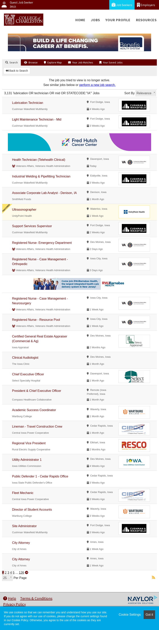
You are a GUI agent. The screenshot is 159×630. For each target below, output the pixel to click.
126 (21, 572)
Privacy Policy (14, 604)
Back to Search (17, 70)
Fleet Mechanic (22, 493)
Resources (146, 20)
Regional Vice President (28, 443)
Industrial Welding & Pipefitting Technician (41, 176)
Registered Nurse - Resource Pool (36, 319)
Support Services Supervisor (32, 226)
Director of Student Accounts (32, 509)
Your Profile (117, 20)
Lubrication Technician (27, 102)
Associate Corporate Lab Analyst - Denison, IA (44, 193)
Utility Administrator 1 (27, 459)
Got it (149, 614)
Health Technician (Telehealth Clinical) (38, 159)
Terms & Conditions (36, 598)
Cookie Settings (130, 614)
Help (9, 598)
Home (80, 20)
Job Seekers (122, 4)
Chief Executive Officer (28, 374)
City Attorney (21, 542)
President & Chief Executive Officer (36, 390)
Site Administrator (24, 526)
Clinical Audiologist (25, 357)
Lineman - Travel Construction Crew (37, 426)
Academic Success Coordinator (34, 410)
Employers (146, 4)
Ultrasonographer (24, 209)
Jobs (95, 20)
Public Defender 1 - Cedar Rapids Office (40, 476)
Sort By (129, 93)
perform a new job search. (97, 85)
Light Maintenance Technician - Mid (36, 119)
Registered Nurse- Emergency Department (42, 242)
